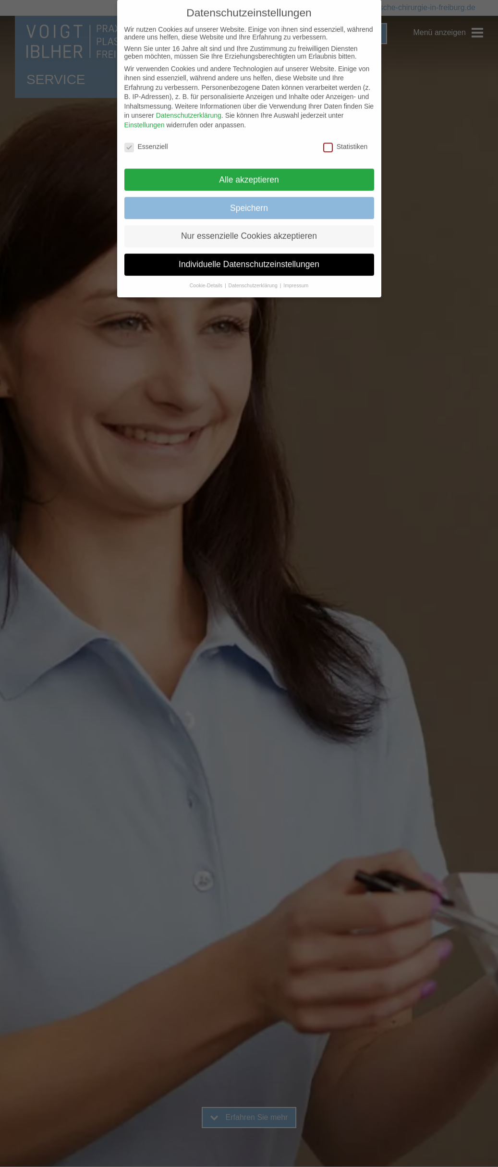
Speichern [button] (249, 196)
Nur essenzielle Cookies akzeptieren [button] (249, 225)
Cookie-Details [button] (207, 274)
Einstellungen (144, 114)
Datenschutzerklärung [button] (254, 274)
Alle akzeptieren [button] (249, 168)
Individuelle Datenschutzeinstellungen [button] (249, 253)
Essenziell (146, 135)
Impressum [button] (295, 274)
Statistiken (345, 135)
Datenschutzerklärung (188, 104)
